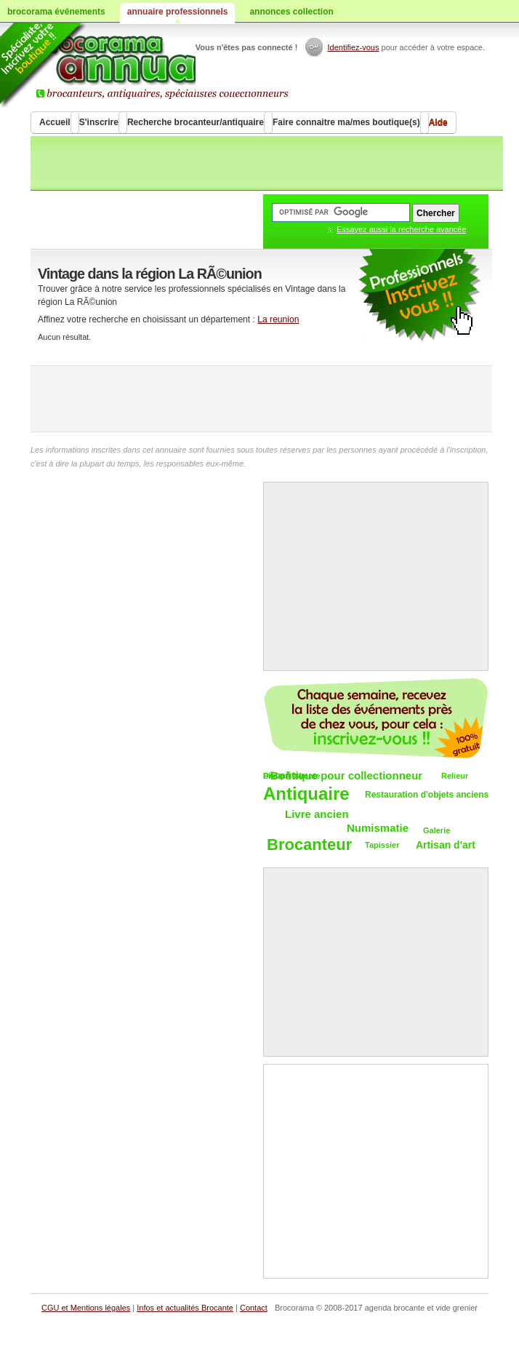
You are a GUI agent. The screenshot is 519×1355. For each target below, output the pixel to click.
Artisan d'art (445, 845)
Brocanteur (309, 845)
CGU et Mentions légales (85, 1307)
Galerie (436, 830)
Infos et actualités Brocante (185, 1307)
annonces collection (291, 12)
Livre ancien (317, 814)
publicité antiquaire (419, 296)
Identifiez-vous (353, 47)
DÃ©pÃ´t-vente (291, 775)
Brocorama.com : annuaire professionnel (170, 65)
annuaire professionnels (177, 12)
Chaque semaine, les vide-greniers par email (375, 718)
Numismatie (378, 828)
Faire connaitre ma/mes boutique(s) (346, 122)
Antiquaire (306, 794)
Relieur (454, 775)
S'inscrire (98, 122)
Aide (438, 122)
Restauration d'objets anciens (426, 795)
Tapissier (382, 845)
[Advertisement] (262, 399)
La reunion (278, 319)
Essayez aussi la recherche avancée (402, 229)
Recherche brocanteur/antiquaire (195, 122)
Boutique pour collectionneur (346, 775)
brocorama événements (56, 12)
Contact (253, 1307)
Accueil (55, 122)
